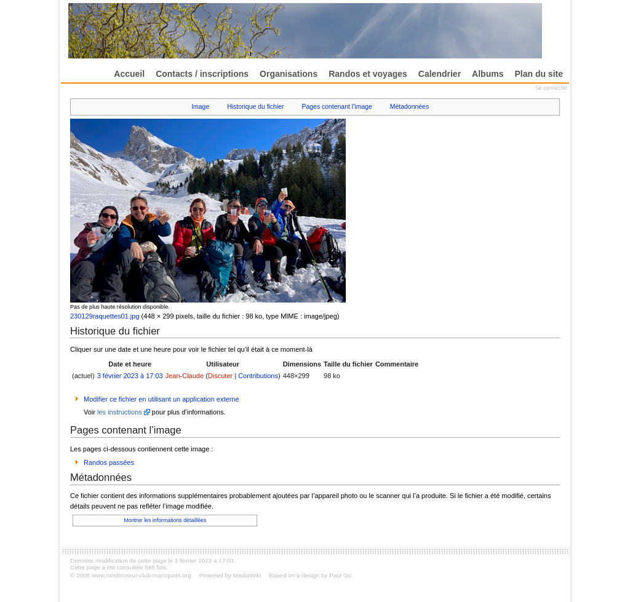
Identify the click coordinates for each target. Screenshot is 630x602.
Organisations (288, 74)
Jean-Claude (184, 375)
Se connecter (551, 88)
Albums (487, 74)
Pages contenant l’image (337, 106)
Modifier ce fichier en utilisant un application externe (161, 399)
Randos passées (109, 462)
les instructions (119, 412)
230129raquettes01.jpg (105, 316)
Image (200, 106)
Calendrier (439, 74)
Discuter (220, 375)
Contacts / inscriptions (202, 74)
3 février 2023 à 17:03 (130, 375)
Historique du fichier (255, 106)
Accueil (129, 74)
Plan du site (538, 74)
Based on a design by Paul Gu (310, 575)
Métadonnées (409, 106)
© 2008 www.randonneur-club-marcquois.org (130, 575)
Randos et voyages (368, 74)
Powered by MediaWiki (230, 575)
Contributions (258, 375)
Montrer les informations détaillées (165, 520)
